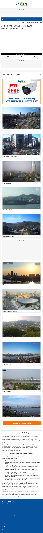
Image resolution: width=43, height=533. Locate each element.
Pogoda (8, 57)
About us (4, 509)
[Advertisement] (21, 13)
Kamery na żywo (21, 19)
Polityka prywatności (6, 529)
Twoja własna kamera (7, 512)
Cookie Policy (5, 526)
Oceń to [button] (21, 57)
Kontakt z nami (5, 517)
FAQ (3, 520)
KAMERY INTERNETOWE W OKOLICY (21, 74)
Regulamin (4, 523)
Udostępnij (35, 57)
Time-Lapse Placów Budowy (8, 515)
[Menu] (39, 19)
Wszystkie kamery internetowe (22, 423)
